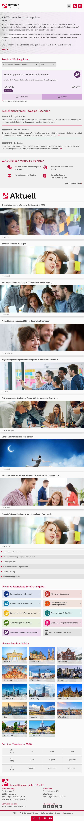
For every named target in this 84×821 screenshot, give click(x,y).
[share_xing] (34, 818)
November (52, 768)
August (52, 760)
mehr (5, 49)
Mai (52, 751)
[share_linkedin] (50, 818)
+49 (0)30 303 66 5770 (56, 797)
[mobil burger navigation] (69, 6)
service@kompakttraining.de (14, 806)
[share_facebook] (39, 818)
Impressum (67, 813)
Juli (32, 760)
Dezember (72, 768)
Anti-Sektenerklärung (28, 813)
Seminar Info (22, 97)
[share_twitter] (45, 818)
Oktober (32, 768)
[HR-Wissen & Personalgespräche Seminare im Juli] (75, 6)
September (72, 760)
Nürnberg (8, 91)
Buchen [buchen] (62, 97)
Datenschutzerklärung (50, 813)
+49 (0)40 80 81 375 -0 (15, 797)
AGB (14, 813)
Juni (72, 751)
